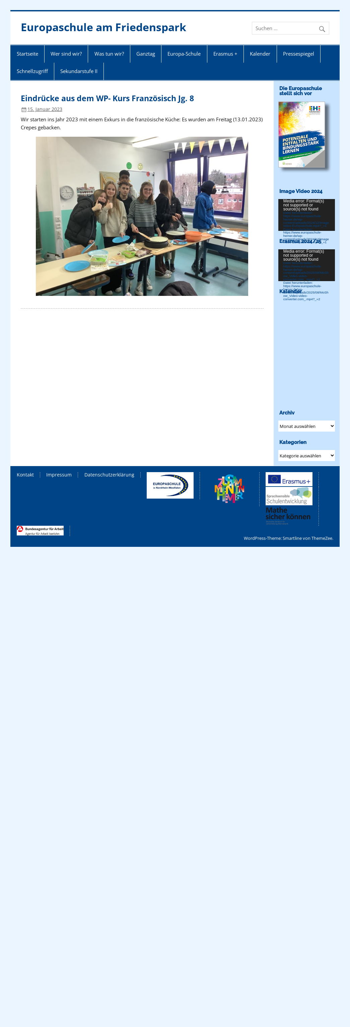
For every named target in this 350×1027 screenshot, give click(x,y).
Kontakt (25, 474)
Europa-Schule (184, 53)
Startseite (27, 53)
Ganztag (145, 53)
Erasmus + (225, 53)
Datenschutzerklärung (109, 474)
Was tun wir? (109, 53)
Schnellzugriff (32, 71)
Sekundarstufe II (78, 71)
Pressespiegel (298, 53)
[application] (306, 215)
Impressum (59, 474)
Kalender (260, 53)
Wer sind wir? (66, 53)
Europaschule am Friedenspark (103, 27)
